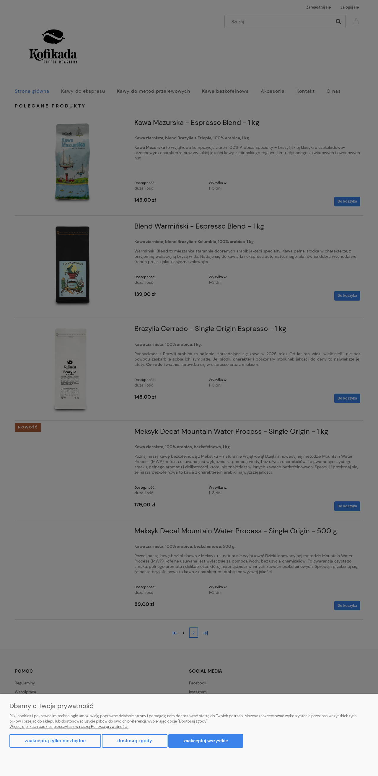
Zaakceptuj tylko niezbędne (55, 740)
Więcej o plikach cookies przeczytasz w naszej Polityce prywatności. (68, 726)
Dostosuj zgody (134, 740)
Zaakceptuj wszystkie (206, 740)
